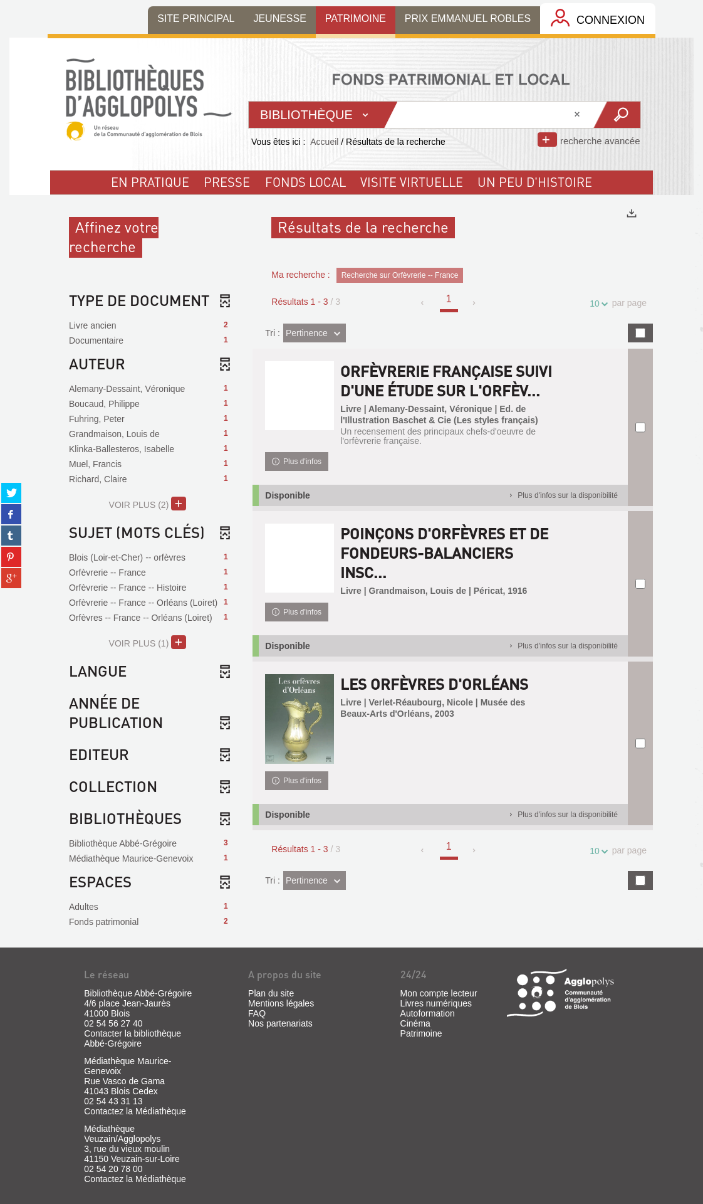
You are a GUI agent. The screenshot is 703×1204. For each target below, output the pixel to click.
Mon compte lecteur (438, 993)
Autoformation (427, 1013)
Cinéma (415, 1023)
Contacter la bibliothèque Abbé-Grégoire (132, 1038)
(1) (147, 642)
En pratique (150, 182)
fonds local (305, 182)
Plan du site (271, 993)
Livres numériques (436, 1003)
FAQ (257, 1013)
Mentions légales (281, 1003)
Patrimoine (421, 1033)
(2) (147, 503)
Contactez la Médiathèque (135, 1111)
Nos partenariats (280, 1023)
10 (596, 303)
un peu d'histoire (534, 182)
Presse (227, 182)
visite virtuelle (411, 182)
